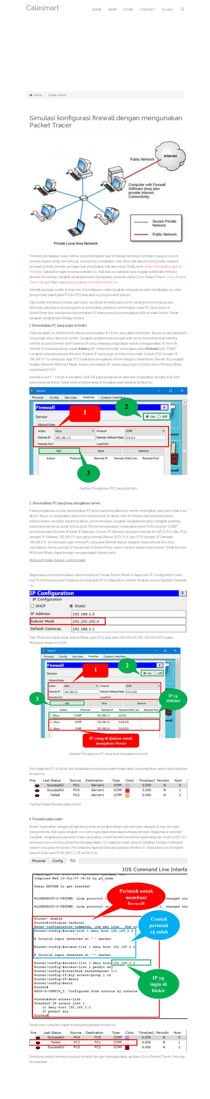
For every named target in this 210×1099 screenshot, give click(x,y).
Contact (147, 9)
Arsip (112, 9)
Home (96, 9)
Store (128, 9)
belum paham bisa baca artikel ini (92, 282)
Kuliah (167, 9)
